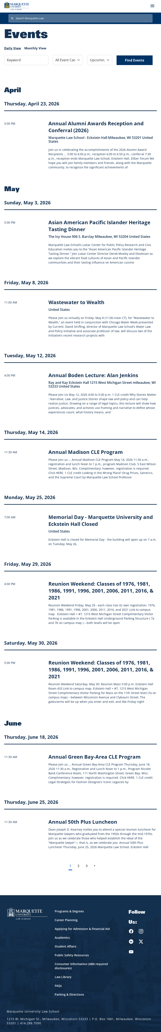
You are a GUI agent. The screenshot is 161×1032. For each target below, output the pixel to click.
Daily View (12, 48)
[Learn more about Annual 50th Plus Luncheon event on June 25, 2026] (82, 821)
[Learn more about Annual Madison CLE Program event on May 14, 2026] (85, 451)
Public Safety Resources (72, 955)
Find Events (134, 60)
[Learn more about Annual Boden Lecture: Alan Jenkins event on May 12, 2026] (93, 375)
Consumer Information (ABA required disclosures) (81, 966)
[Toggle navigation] (152, 6)
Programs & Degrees (69, 911)
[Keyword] (26, 60)
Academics (62, 938)
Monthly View (35, 48)
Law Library (63, 977)
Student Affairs (65, 946)
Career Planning (66, 920)
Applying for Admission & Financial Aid (82, 929)
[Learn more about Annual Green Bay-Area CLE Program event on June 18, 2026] (94, 756)
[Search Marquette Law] (80, 18)
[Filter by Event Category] (68, 60)
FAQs (58, 986)
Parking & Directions (69, 994)
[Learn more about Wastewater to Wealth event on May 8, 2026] (76, 302)
